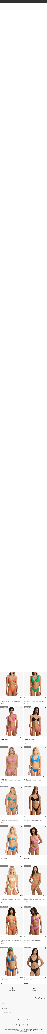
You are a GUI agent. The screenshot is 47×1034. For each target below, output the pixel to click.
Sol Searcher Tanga (35, 780)
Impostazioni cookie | (8, 1029)
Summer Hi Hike (12, 780)
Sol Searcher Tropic (12, 980)
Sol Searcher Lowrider (35, 980)
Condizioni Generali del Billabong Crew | (20, 1030)
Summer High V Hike (12, 700)
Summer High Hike (12, 740)
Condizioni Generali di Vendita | (27, 1029)
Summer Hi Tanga (12, 819)
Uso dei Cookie (31, 1030)
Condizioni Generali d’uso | (38, 1029)
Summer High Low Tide (35, 740)
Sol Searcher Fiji (35, 700)
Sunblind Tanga (12, 900)
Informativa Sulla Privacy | (16, 1029)
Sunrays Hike (35, 859)
